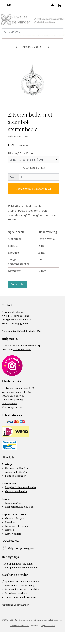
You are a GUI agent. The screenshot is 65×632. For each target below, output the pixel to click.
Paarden (10, 522)
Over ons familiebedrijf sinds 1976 (21, 331)
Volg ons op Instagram (18, 548)
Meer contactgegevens (15, 323)
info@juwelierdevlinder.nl (16, 319)
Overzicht (17, 284)
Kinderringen (13, 502)
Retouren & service (13, 395)
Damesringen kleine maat (19, 506)
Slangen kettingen (15, 475)
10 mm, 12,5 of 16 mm (22, 153)
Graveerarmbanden (16, 491)
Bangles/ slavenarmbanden (20, 487)
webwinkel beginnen (19, 625)
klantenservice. (22, 349)
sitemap (54, 620)
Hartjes (9, 529)
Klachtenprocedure (13, 407)
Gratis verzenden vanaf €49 (18, 387)
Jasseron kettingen (16, 472)
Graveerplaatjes (14, 518)
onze (10, 349)
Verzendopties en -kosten (17, 391)
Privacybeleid (9, 403)
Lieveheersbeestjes (16, 526)
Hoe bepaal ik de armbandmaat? (20, 567)
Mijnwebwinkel (48, 625)
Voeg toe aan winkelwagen (33, 188)
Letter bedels (13, 533)
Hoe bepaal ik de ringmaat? (17, 563)
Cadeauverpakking (12, 399)
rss (61, 620)
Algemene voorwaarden (15, 604)
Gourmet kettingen (16, 468)
